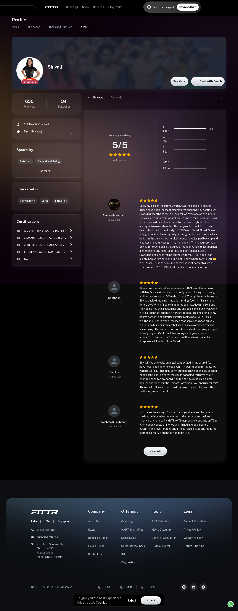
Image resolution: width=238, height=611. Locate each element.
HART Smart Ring (132, 529)
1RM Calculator (161, 545)
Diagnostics (128, 562)
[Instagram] (184, 587)
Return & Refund (194, 545)
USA (47, 521)
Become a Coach (98, 537)
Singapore (63, 521)
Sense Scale (128, 537)
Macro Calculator (162, 529)
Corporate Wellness (133, 545)
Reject (132, 600)
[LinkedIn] (193, 587)
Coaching (127, 521)
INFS (124, 554)
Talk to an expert (163, 7)
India (34, 521)
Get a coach (33, 26)
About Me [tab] (107, 97)
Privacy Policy (192, 529)
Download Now (188, 6)
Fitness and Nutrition (59, 26)
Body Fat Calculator (164, 537)
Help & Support (97, 545)
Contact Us (95, 554)
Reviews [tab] (89, 97)
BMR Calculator (161, 521)
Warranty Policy (193, 537)
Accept (151, 600)
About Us (93, 521)
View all (155, 451)
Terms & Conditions (195, 521)
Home (15, 26)
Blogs (91, 529)
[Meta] (203, 587)
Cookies (101, 602)
